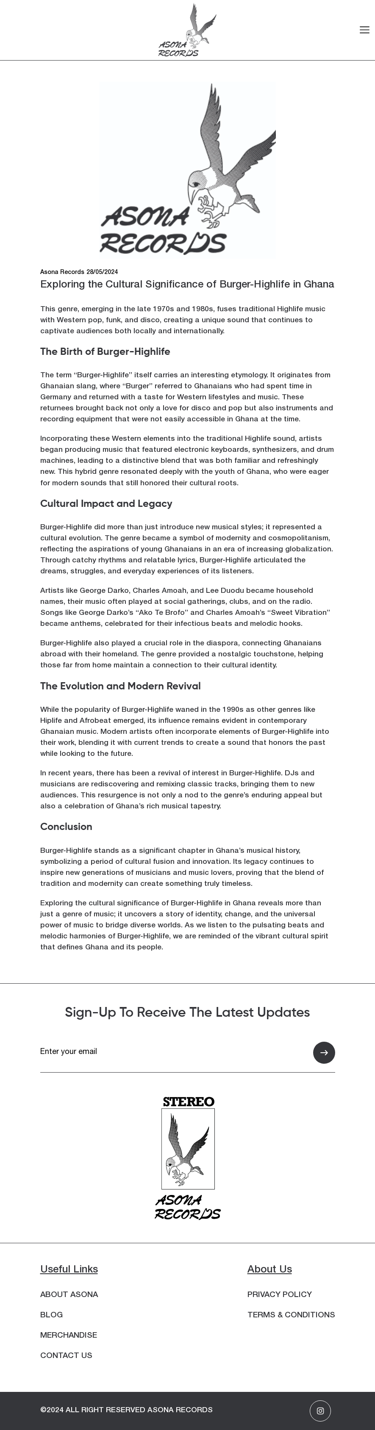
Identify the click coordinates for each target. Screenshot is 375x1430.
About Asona (69, 1295)
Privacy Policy (279, 1295)
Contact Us (66, 1356)
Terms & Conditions (291, 1315)
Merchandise (68, 1336)
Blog (51, 1315)
